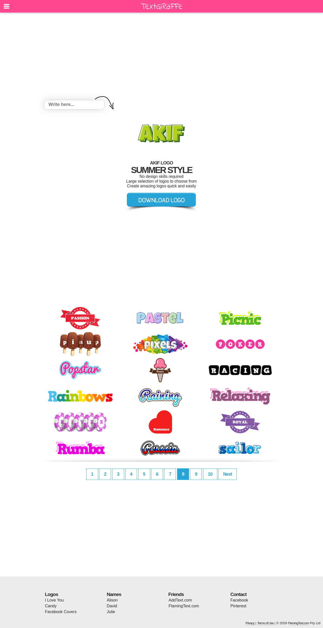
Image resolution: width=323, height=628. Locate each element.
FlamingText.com (184, 606)
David (112, 606)
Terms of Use (265, 623)
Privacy (250, 623)
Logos (51, 594)
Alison (112, 600)
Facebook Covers (60, 612)
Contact (238, 594)
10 (210, 474)
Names (114, 594)
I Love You (54, 600)
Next (227, 474)
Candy (51, 606)
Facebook (239, 600)
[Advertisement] (161, 56)
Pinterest (238, 606)
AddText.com (180, 600)
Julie (111, 612)
